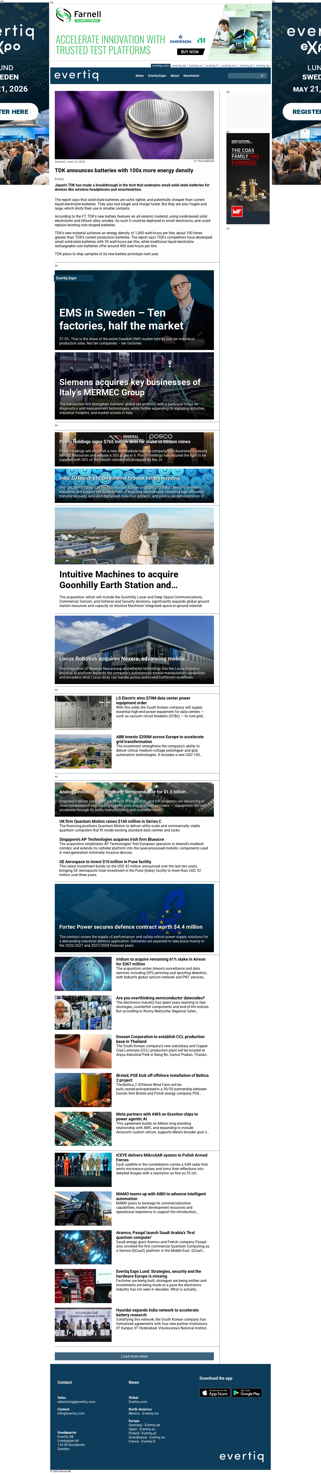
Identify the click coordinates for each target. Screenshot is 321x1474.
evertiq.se (262, 65)
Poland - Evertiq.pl (142, 1433)
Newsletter (191, 75)
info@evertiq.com (71, 1413)
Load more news (134, 1356)
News (140, 75)
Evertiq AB (76, 75)
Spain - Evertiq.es (142, 1429)
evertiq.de (178, 65)
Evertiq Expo (157, 75)
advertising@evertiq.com (76, 1402)
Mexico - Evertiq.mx (143, 1413)
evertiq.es (195, 65)
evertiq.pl (245, 65)
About (175, 75)
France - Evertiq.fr (142, 1441)
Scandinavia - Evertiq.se (147, 1437)
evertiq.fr (212, 65)
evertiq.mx (228, 65)
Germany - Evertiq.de (144, 1425)
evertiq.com (159, 65)
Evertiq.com (138, 1402)
